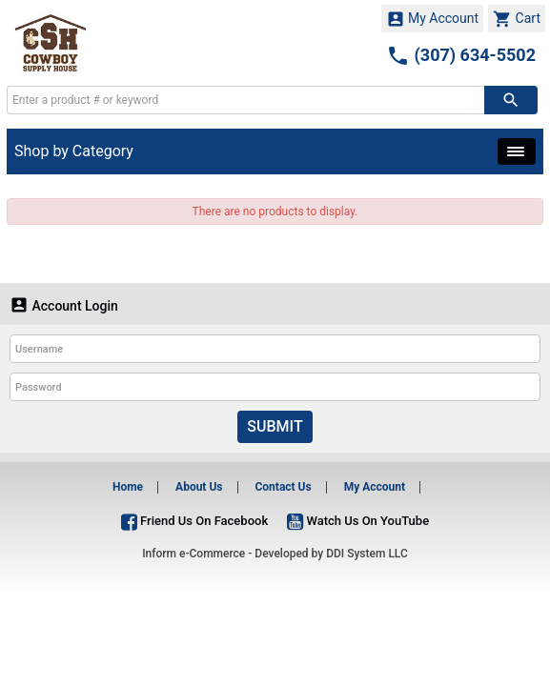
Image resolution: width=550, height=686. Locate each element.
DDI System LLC (367, 553)
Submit (274, 426)
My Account (432, 19)
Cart (516, 19)
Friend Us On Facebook (194, 521)
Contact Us (283, 487)
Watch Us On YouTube (358, 521)
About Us (198, 487)
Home (127, 487)
